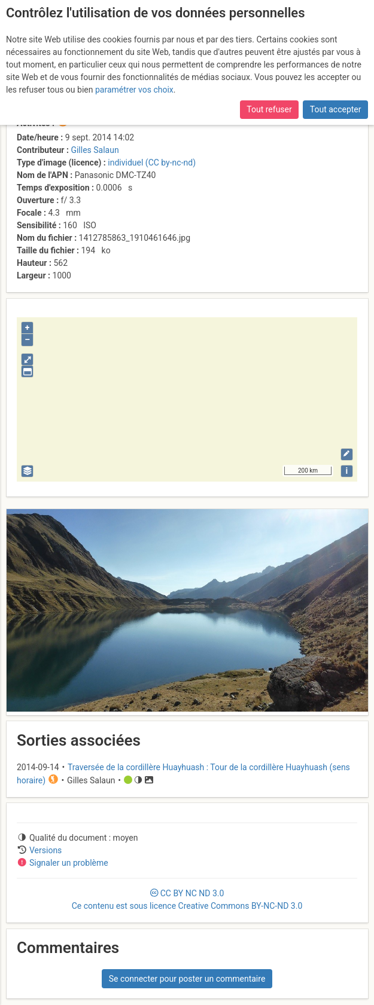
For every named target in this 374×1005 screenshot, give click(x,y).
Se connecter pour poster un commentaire (187, 978)
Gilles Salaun (94, 150)
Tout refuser (269, 109)
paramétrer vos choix (134, 89)
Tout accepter (335, 109)
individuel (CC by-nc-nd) (152, 162)
